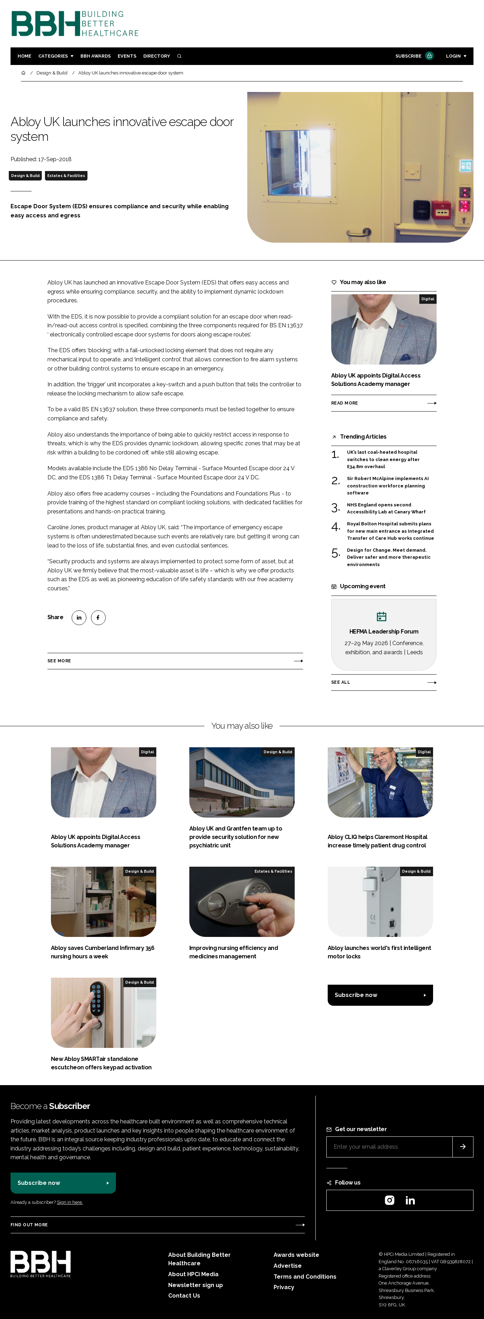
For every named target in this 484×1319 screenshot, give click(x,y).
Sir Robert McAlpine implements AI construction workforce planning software (388, 486)
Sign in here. (70, 1202)
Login (453, 56)
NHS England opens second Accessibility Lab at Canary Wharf (386, 508)
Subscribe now (356, 995)
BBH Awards (95, 56)
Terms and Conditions (305, 1276)
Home (24, 56)
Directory (156, 56)
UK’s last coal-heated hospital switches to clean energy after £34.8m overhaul (383, 459)
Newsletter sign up (195, 1285)
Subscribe (413, 56)
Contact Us (184, 1295)
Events (127, 56)
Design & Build (25, 175)
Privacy (284, 1287)
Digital (427, 299)
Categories (53, 56)
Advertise (288, 1265)
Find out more (29, 1224)
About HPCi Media (193, 1274)
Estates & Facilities (66, 175)
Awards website (296, 1255)
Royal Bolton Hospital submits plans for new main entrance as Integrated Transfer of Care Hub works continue (390, 531)
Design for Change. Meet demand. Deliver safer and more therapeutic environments (389, 557)
